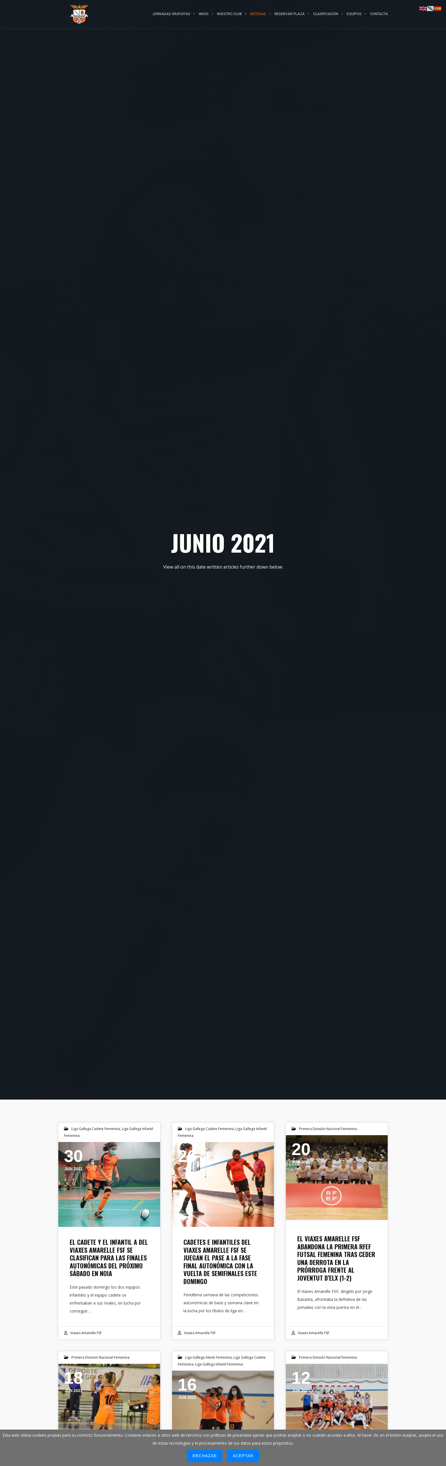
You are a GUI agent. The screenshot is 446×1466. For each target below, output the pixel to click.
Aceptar (243, 1455)
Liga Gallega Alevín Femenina (208, 1357)
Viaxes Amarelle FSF (86, 1332)
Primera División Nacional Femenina (328, 1128)
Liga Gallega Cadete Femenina (95, 1128)
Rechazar (205, 1455)
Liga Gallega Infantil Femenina (219, 1364)
